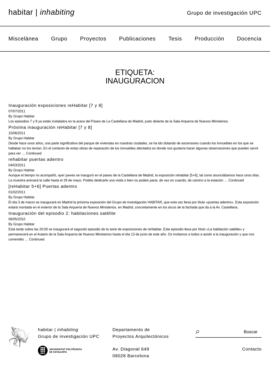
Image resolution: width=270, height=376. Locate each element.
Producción (209, 38)
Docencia (249, 38)
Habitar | (41, 12)
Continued (34, 153)
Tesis (175, 38)
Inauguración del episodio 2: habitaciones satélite (62, 213)
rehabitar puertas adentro (35, 159)
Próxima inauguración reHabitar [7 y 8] (50, 127)
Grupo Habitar (24, 116)
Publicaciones (137, 38)
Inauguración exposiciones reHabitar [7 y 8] (55, 105)
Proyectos (93, 38)
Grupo (59, 38)
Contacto (252, 348)
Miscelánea (23, 38)
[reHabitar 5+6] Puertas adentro (42, 186)
